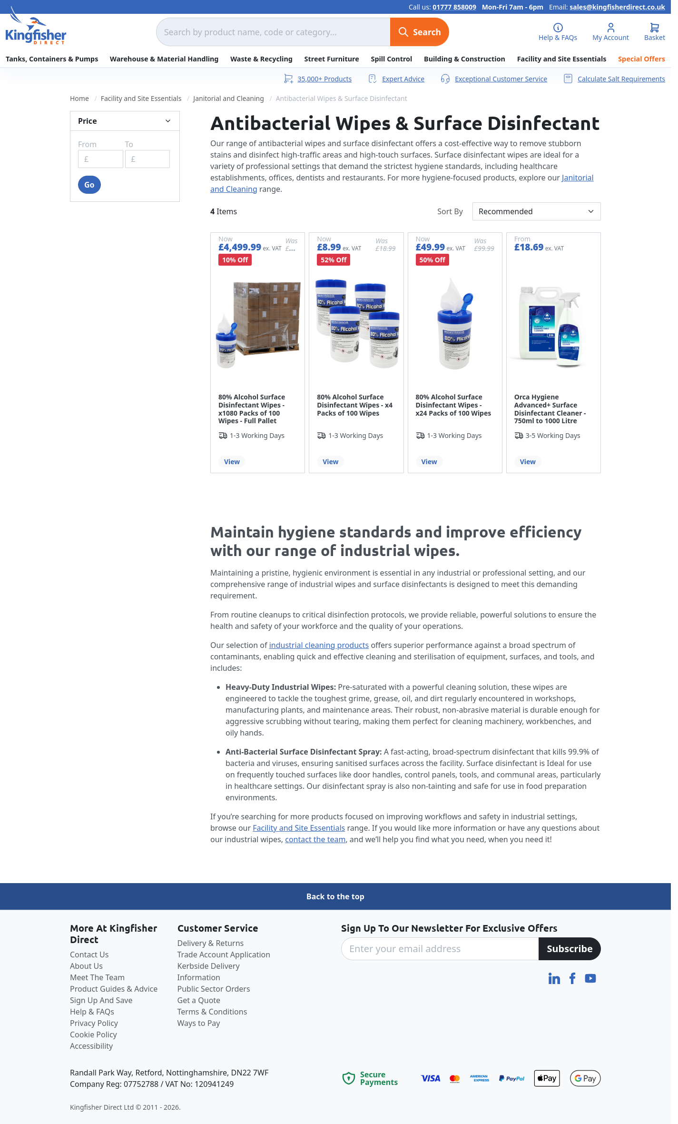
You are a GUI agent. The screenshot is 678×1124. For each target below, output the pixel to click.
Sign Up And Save (101, 1000)
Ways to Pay (198, 1023)
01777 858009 (454, 6)
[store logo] (36, 25)
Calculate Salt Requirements (613, 78)
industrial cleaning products (319, 645)
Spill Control (391, 58)
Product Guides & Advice (113, 989)
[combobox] (273, 32)
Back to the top (335, 896)
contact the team (315, 839)
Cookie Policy (93, 1034)
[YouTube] (590, 977)
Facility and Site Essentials (562, 58)
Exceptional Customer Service (493, 78)
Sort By (450, 211)
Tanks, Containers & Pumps (52, 58)
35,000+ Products (317, 78)
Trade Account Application (224, 954)
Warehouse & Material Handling (164, 58)
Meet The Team (97, 977)
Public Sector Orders (213, 989)
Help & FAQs (92, 1011)
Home (79, 98)
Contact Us (89, 954)
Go (89, 184)
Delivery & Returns (210, 943)
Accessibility (91, 1046)
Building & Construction (464, 58)
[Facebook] (573, 977)
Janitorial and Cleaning (228, 98)
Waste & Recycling (261, 58)
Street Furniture (332, 58)
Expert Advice (395, 78)
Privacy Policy (94, 1023)
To (129, 144)
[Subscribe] (570, 948)
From (87, 144)
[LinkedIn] (555, 977)
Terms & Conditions (212, 1011)
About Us (86, 966)
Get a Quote (199, 1000)
